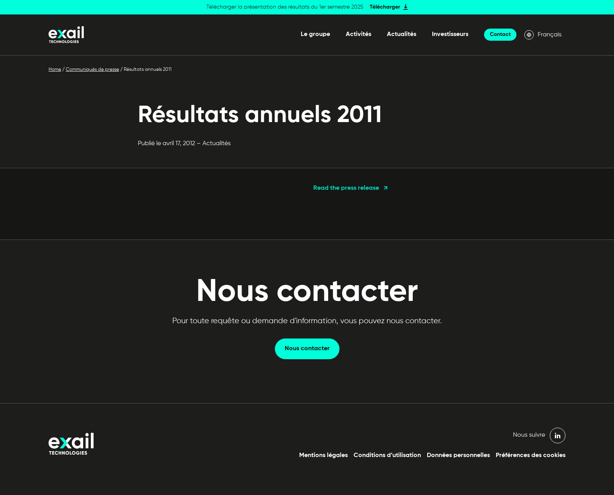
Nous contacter (307, 349)
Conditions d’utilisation (387, 455)
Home (55, 69)
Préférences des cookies (530, 455)
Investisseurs (450, 34)
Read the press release (346, 188)
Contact (500, 34)
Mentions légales (323, 455)
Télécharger (385, 7)
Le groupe (315, 34)
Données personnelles (458, 455)
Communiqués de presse (92, 69)
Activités (358, 34)
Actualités (401, 34)
